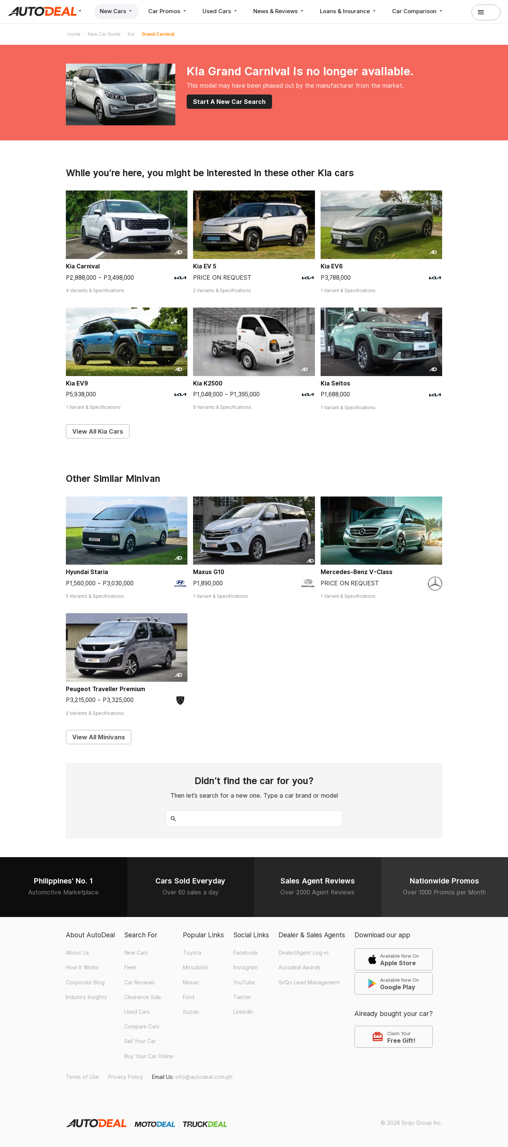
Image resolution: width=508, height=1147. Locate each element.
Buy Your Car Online (148, 1056)
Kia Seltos (335, 383)
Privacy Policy (125, 1077)
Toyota (192, 953)
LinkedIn (243, 1012)
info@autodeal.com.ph (204, 1077)
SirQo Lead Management (309, 982)
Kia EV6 (332, 266)
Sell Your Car (140, 1041)
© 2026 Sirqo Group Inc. (411, 1123)
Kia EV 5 (204, 266)
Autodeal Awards (299, 967)
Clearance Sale (142, 997)
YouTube (244, 982)
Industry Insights (86, 997)
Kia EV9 (77, 383)
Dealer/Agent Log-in (303, 953)
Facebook (245, 953)
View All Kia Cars (97, 431)
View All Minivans (98, 737)
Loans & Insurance (348, 11)
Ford (188, 997)
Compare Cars (142, 1027)
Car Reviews (139, 982)
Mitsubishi (195, 967)
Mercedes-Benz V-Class (356, 572)
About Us (77, 953)
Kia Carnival (83, 266)
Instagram (245, 967)
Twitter (242, 997)
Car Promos (167, 11)
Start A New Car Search (229, 101)
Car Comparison (418, 11)
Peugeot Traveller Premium (105, 689)
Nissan (191, 982)
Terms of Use (82, 1077)
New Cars (116, 11)
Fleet (130, 967)
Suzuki (191, 1012)
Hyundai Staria (87, 572)
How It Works (82, 967)
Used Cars (220, 11)
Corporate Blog (85, 982)
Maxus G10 (208, 572)
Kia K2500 (207, 383)
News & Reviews (279, 11)
